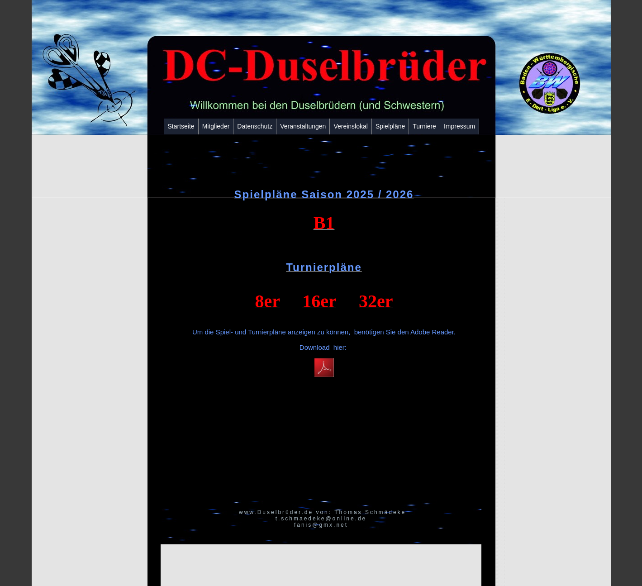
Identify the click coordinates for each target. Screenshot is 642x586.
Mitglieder (216, 126)
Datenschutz (254, 126)
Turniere (424, 126)
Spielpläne (390, 126)
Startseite (181, 126)
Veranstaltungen (303, 126)
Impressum (459, 126)
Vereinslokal (350, 126)
